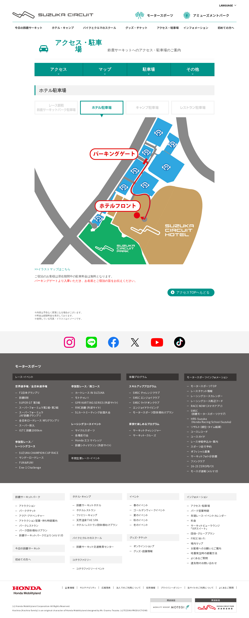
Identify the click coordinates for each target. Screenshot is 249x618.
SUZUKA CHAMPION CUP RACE (38, 453)
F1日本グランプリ (29, 392)
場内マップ (197, 543)
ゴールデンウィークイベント (149, 510)
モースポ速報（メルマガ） (205, 471)
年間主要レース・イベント (85, 458)
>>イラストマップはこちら (52, 269)
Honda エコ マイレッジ (88, 440)
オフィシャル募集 (200, 451)
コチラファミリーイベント (90, 568)
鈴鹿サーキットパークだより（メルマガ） (41, 535)
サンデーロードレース (31, 457)
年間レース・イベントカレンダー (208, 515)
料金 (193, 520)
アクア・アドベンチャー (32, 515)
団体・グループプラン (203, 533)
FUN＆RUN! (26, 462)
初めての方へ (226, 28)
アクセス (58, 71)
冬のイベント (140, 525)
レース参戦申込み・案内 (204, 441)
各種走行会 (82, 435)
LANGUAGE (226, 5)
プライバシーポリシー (171, 587)
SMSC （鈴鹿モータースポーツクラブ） (208, 412)
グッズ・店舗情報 (143, 551)
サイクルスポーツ (85, 430)
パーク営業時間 (200, 510)
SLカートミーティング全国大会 (92, 412)
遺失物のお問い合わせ (204, 563)
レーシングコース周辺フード (207, 401)
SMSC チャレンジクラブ (146, 392)
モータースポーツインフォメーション (207, 377)
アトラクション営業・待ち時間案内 (38, 520)
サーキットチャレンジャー (147, 430)
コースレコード (199, 431)
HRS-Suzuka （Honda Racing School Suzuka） (211, 420)
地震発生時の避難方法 (204, 553)
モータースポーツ (154, 15)
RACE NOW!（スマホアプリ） (207, 406)
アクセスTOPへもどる (193, 292)
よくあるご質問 (199, 558)
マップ (105, 71)
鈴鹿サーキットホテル (88, 505)
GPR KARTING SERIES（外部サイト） (97, 402)
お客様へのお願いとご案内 (206, 548)
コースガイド (198, 436)
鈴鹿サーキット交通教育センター (95, 547)
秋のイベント (140, 520)
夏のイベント (140, 515)
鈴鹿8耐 (24, 397)
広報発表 (106, 587)
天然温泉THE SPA (87, 520)
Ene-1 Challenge (30, 467)
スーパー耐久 (27, 425)
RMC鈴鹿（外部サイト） (88, 407)
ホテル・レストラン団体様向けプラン (97, 525)
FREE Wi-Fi (198, 538)
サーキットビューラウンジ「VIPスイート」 (205, 527)
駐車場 (149, 71)
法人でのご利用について (128, 587)
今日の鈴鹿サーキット (28, 28)
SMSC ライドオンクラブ (146, 402)
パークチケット (27, 510)
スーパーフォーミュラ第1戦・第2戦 (39, 407)
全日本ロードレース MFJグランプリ (39, 420)
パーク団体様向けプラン (33, 530)
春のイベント (140, 505)
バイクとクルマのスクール (99, 28)
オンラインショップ (143, 546)
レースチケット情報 (202, 391)
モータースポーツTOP (203, 386)
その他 (192, 71)
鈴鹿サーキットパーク (27, 497)
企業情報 (69, 587)
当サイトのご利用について (200, 587)
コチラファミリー (82, 560)
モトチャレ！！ (82, 397)
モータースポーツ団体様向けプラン (153, 412)
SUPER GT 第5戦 (29, 402)
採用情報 (150, 587)
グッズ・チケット (136, 28)
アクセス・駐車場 (168, 28)
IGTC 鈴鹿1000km (30, 430)
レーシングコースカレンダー (207, 396)
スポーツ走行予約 (201, 446)
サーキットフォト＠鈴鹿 (204, 456)
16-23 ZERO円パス (202, 466)
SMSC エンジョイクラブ (146, 397)
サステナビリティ (88, 587)
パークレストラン (28, 525)
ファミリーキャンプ (86, 515)
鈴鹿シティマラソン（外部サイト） (93, 445)
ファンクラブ (198, 461)
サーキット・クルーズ (144, 435)
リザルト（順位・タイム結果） (206, 427)
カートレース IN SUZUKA (89, 392)
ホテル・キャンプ (63, 28)
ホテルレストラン (85, 510)
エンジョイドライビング (146, 407)
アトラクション (27, 506)
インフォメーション (195, 28)
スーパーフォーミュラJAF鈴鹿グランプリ (31, 413)
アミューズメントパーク (206, 15)
